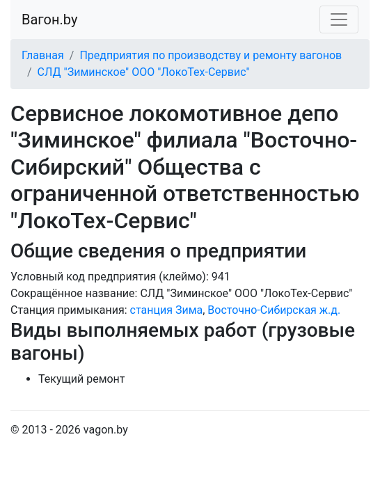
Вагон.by (49, 19)
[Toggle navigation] (338, 19)
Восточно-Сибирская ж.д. (273, 310)
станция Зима (166, 310)
